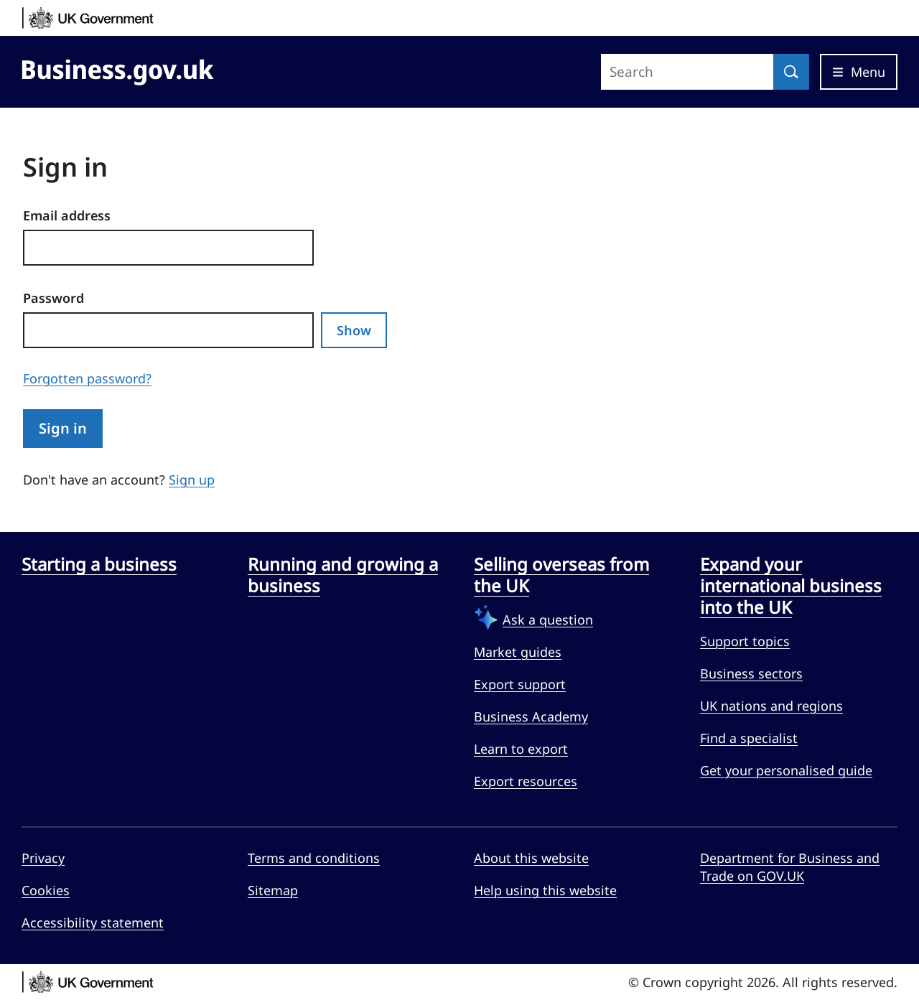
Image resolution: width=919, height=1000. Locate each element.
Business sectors (751, 673)
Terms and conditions (314, 857)
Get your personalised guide (786, 770)
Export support (520, 684)
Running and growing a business (343, 575)
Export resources (525, 781)
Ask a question (548, 619)
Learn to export (521, 748)
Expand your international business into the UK (791, 585)
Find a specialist (749, 738)
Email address (67, 215)
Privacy (43, 857)
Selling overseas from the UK (561, 575)
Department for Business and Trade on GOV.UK (790, 866)
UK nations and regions (771, 705)
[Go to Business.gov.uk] (117, 70)
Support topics (745, 641)
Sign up (192, 479)
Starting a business (99, 564)
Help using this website (545, 890)
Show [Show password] (354, 330)
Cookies (46, 890)
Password (53, 298)
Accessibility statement (93, 922)
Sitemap (273, 890)
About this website (531, 857)
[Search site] (687, 72)
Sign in (63, 428)
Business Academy (531, 716)
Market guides (517, 651)
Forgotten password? (87, 378)
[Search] (791, 72)
